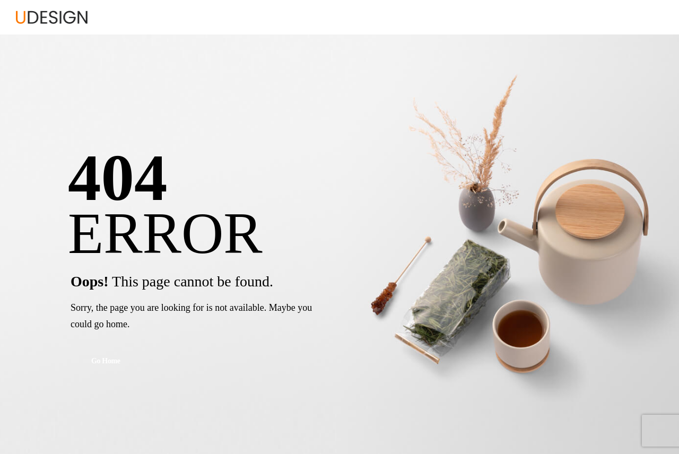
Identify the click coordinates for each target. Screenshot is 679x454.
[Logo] (52, 17)
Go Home (105, 361)
